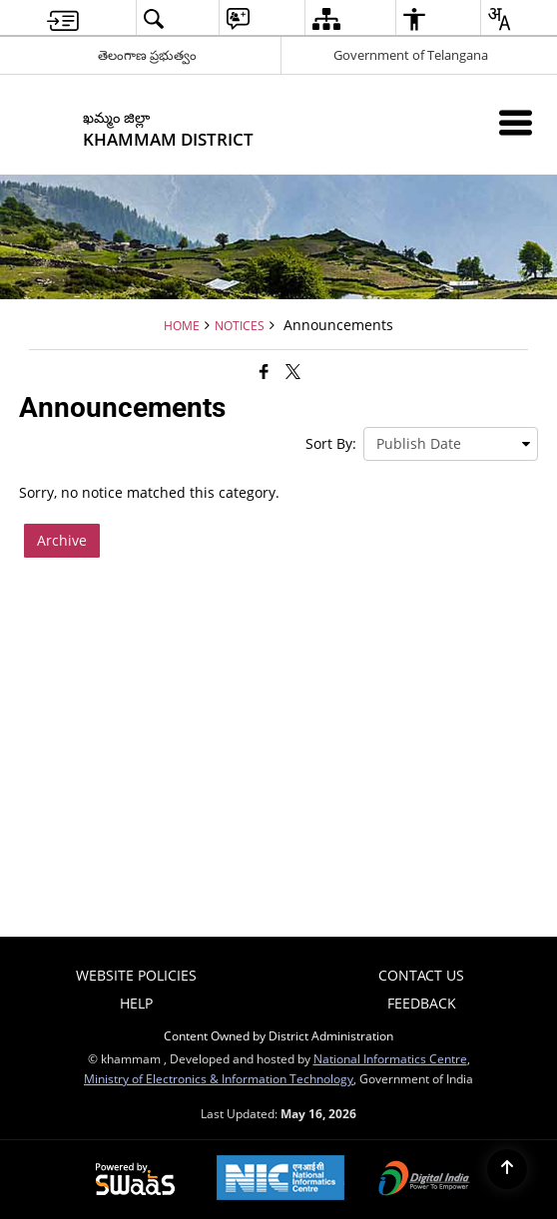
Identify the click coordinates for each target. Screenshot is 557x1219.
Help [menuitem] (136, 1003)
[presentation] (450, 444)
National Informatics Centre (390, 1058)
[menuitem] (63, 18)
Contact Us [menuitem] (421, 975)
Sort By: (330, 443)
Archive (62, 540)
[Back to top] (507, 1169)
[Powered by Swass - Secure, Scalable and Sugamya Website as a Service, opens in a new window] (135, 1180)
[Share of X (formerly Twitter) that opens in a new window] (292, 371)
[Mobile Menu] (515, 122)
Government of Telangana (410, 55)
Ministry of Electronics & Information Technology (218, 1078)
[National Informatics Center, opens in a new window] (280, 1179)
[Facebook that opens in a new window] (264, 371)
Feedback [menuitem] (421, 1003)
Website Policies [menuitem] (136, 975)
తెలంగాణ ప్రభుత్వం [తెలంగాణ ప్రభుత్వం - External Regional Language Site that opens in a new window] (147, 55)
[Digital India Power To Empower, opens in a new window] (424, 1180)
